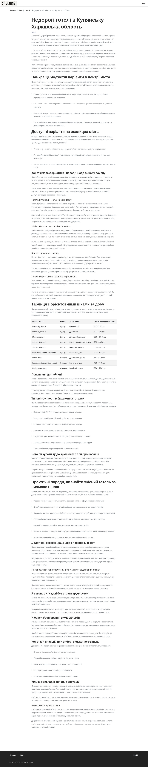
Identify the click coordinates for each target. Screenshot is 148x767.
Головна (13, 755)
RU (137, 755)
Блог (22, 755)
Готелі (33, 33)
